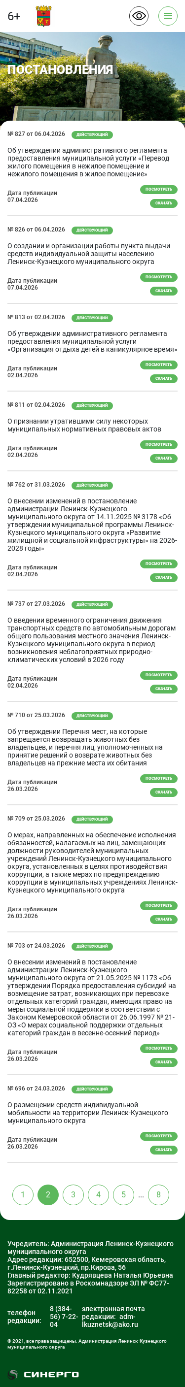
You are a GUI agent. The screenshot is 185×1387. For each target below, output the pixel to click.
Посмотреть (159, 189)
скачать (163, 203)
